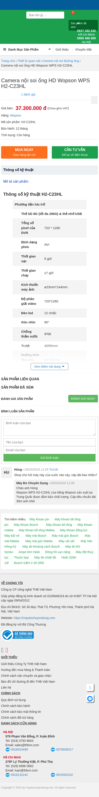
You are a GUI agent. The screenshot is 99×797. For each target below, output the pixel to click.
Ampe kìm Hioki (29, 552)
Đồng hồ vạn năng (57, 552)
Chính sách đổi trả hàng (17, 717)
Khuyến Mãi (84, 49)
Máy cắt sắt (66, 541)
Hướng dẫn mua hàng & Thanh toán (25, 670)
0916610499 (16, 749)
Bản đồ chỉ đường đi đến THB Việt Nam (28, 681)
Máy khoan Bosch (26, 524)
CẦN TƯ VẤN (75, 152)
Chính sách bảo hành (15, 706)
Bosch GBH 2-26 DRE (29, 563)
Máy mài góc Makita (38, 541)
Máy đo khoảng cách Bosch (41, 546)
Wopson (15, 115)
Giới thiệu (62, 49)
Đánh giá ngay (83, 398)
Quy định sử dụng (13, 700)
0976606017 (62, 749)
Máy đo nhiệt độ (45, 557)
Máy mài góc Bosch (65, 535)
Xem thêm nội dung (47, 366)
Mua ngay (24, 152)
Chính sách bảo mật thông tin (21, 711)
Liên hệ (6, 687)
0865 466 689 (86, 40)
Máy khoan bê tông (59, 524)
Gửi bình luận (49, 457)
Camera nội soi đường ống (60, 61)
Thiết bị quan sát (28, 61)
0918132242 (16, 775)
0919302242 (62, 775)
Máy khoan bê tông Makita (36, 530)
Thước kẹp (21, 557)
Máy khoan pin (39, 519)
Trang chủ (8, 61)
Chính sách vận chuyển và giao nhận (26, 675)
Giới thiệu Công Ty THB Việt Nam (24, 664)
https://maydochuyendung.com (34, 618)
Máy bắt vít (11, 535)
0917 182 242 (86, 32)
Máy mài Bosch (36, 535)
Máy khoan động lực (73, 530)
